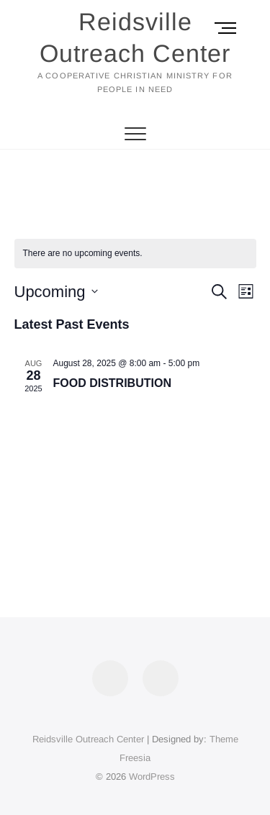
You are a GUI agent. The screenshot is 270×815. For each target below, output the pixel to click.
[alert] (135, 253)
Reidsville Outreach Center (135, 37)
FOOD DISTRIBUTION (112, 383)
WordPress (152, 776)
